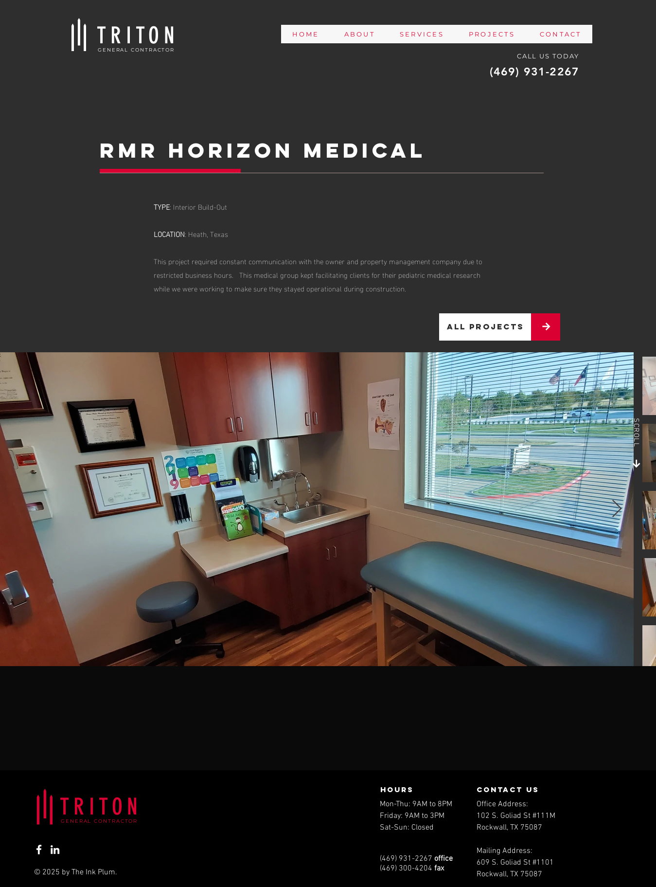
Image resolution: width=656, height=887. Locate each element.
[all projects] (485, 327)
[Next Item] (616, 509)
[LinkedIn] (55, 849)
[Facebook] (39, 849)
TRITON (101, 806)
